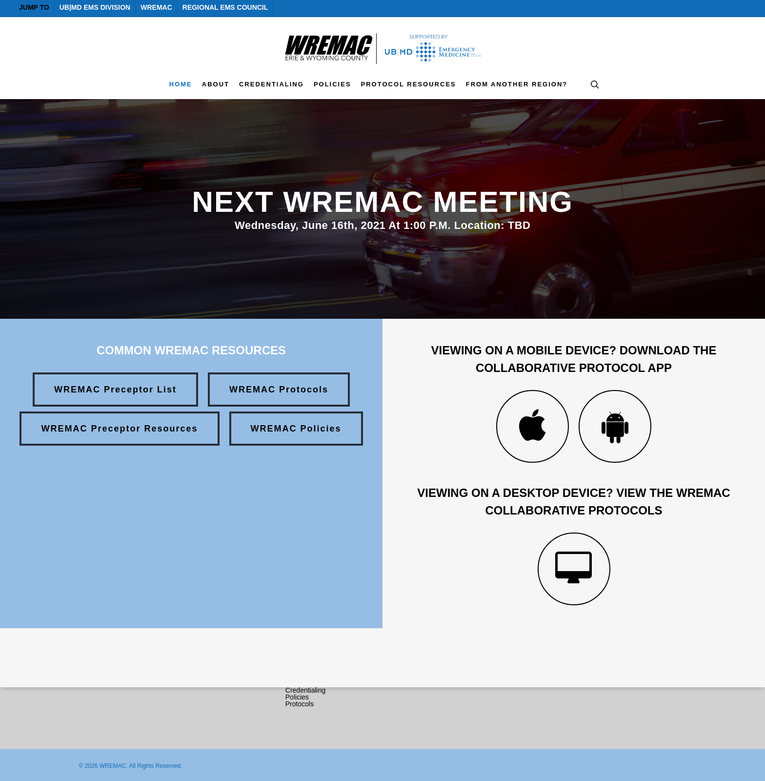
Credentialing (305, 690)
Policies (297, 697)
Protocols (299, 704)
